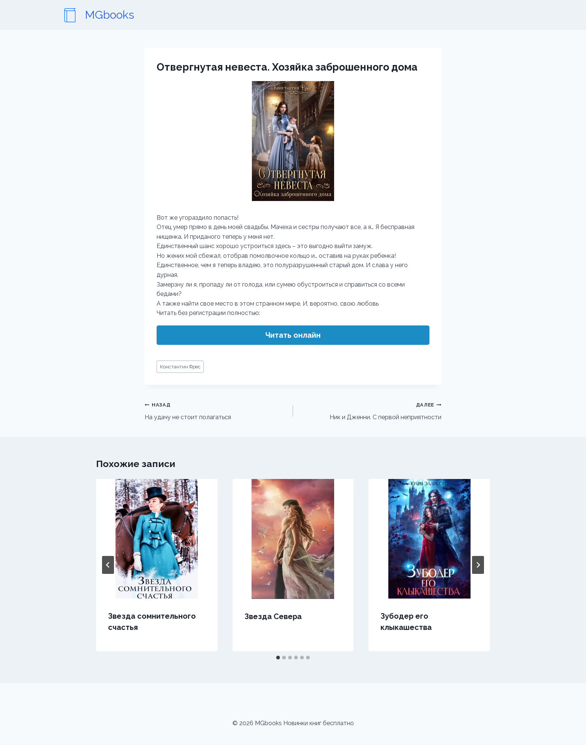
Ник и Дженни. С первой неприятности (370, 410)
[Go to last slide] (108, 565)
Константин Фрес (180, 367)
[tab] (278, 657)
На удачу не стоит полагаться (216, 410)
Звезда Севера (273, 616)
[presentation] (157, 539)
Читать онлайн (293, 335)
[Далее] (478, 565)
